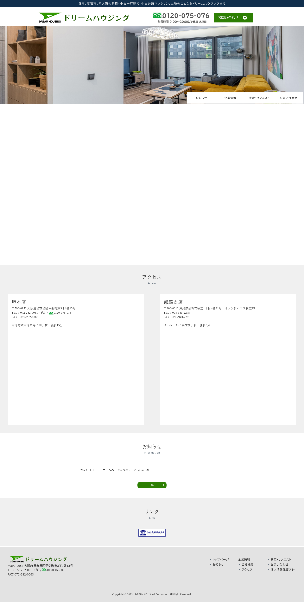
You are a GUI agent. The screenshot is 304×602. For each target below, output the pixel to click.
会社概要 (248, 562)
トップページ (220, 557)
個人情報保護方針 (283, 567)
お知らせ (201, 98)
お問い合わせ (288, 98)
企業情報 (231, 98)
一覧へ (152, 483)
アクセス (247, 567)
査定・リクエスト (259, 98)
